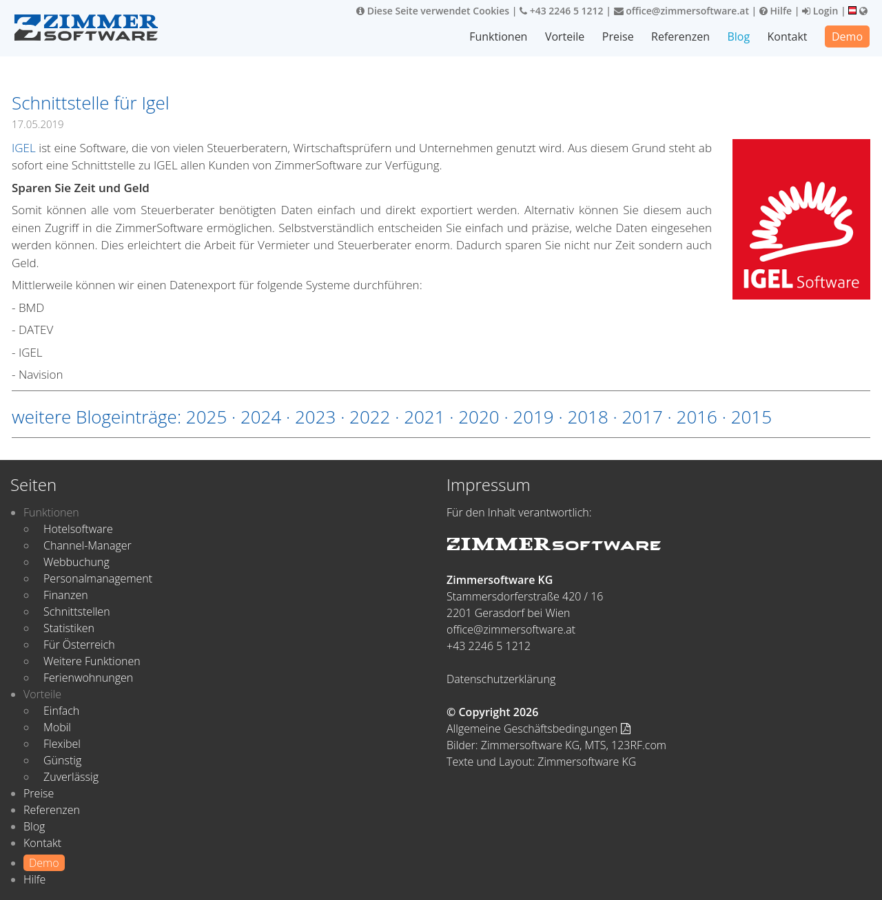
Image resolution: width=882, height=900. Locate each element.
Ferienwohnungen (88, 677)
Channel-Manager (87, 545)
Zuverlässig (71, 776)
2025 (206, 416)
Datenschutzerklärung (501, 679)
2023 (315, 416)
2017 (642, 416)
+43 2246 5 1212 (562, 10)
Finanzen (65, 595)
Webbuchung (76, 561)
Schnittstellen (76, 611)
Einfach (61, 710)
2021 (424, 416)
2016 (697, 416)
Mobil (57, 727)
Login (820, 10)
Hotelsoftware (78, 528)
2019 (533, 416)
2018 (587, 416)
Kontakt (788, 36)
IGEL (24, 148)
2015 (751, 416)
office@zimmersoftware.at (681, 10)
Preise (618, 36)
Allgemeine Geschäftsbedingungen (538, 728)
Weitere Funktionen (92, 661)
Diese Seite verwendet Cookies (432, 10)
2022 (369, 416)
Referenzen (680, 36)
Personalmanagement (97, 578)
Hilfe (775, 10)
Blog (738, 36)
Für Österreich (79, 644)
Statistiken (68, 628)
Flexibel (62, 743)
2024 (260, 416)
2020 (478, 416)
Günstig (62, 760)
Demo (847, 36)
